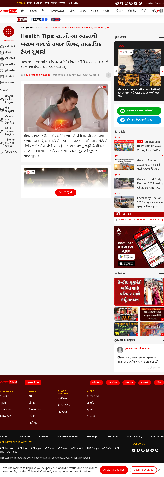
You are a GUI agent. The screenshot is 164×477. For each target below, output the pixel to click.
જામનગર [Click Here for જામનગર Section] (4, 396)
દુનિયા (72, 11)
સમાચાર (33, 11)
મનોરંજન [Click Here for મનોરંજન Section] (62, 399)
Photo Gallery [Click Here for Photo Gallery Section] (63, 392)
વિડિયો (158, 382)
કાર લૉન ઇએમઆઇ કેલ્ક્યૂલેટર (7, 131)
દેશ (43, 11)
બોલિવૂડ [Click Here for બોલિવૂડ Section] (33, 423)
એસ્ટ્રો (143, 11)
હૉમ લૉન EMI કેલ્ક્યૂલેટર (7, 120)
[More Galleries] (161, 37)
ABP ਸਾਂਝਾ (107, 448)
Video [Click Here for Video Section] (90, 391)
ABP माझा (62, 448)
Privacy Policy (134, 437)
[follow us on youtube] (126, 3)
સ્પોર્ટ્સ (106, 11)
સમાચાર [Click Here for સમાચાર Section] (32, 391)
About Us (5, 437)
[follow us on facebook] (122, 3)
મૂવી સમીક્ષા (7, 71)
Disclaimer (112, 437)
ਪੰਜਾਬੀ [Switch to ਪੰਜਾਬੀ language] (62, 3)
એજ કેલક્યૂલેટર (7, 109)
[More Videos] (161, 273)
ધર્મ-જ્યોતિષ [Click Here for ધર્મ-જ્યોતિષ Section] (35, 409)
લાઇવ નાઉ (129, 382)
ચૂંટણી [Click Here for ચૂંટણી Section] (3, 403)
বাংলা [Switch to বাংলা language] (47, 3)
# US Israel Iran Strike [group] (148, 219)
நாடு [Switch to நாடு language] (70, 3)
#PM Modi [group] (124, 219)
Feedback (25, 437)
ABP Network (7, 448)
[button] (8, 34)
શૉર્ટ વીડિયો (7, 59)
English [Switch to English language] (38, 3)
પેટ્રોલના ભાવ (8, 152)
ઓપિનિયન (7, 83)
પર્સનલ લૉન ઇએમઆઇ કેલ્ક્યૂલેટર (7, 143)
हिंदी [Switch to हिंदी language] (29, 3)
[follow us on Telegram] (136, 3)
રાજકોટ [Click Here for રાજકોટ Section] (90, 403)
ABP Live (23, 448)
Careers (43, 437)
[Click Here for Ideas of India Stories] (22, 19)
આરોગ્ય (39, 28)
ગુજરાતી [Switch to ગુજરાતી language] (21, 3)
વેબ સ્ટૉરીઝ (7, 65)
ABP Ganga (93, 448)
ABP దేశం (12, 451)
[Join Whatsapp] (140, 3)
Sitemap (92, 437)
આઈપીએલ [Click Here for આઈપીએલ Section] (6, 416)
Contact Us (157, 437)
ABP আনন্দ (49, 448)
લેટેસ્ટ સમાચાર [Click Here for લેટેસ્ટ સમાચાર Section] (6, 391)
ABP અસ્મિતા (77, 448)
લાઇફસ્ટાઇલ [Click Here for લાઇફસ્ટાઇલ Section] (6, 409)
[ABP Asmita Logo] (8, 11)
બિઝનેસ (132, 11)
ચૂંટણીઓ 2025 (57, 11)
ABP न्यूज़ (36, 448)
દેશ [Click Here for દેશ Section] (30, 396)
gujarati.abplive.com (37, 75)
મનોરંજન (119, 11)
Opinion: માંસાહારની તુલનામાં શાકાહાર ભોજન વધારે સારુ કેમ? (137, 360)
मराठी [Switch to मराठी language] (54, 3)
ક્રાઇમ (83, 11)
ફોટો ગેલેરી (7, 77)
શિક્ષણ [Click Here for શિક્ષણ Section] (32, 416)
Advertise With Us (67, 437)
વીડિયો (5, 53)
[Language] (33, 382)
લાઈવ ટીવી (7, 47)
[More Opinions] (161, 340)
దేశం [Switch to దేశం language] (76, 3)
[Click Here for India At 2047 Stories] (56, 19)
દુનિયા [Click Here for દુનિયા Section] (32, 403)
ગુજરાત (94, 11)
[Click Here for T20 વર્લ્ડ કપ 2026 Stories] (39, 19)
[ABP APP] (126, 257)
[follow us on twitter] (117, 3)
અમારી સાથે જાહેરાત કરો (155, 3)
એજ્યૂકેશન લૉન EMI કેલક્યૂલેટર (7, 99)
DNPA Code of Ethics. (38, 458)
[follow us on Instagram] (131, 3)
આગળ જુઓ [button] (66, 192)
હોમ (22, 11)
